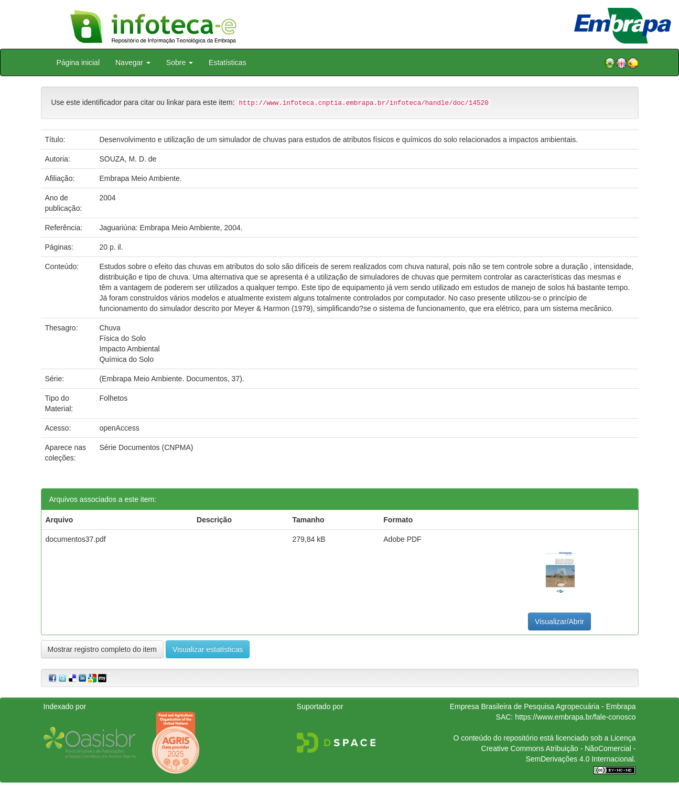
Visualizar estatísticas (208, 649)
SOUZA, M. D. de (127, 159)
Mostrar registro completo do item (102, 649)
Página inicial (78, 62)
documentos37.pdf (76, 539)
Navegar (132, 62)
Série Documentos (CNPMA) (146, 447)
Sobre (179, 62)
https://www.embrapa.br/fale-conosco (575, 717)
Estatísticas (227, 62)
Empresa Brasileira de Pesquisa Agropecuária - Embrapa (543, 706)
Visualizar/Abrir (559, 621)
